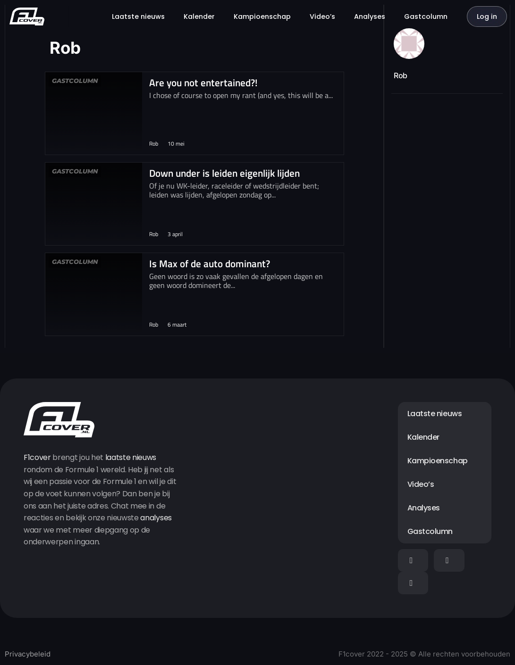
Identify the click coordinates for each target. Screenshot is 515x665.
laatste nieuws (131, 457)
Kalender (199, 16)
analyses (155, 517)
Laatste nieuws (138, 16)
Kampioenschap (262, 16)
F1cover (37, 457)
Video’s (322, 16)
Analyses (369, 16)
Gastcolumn (425, 16)
